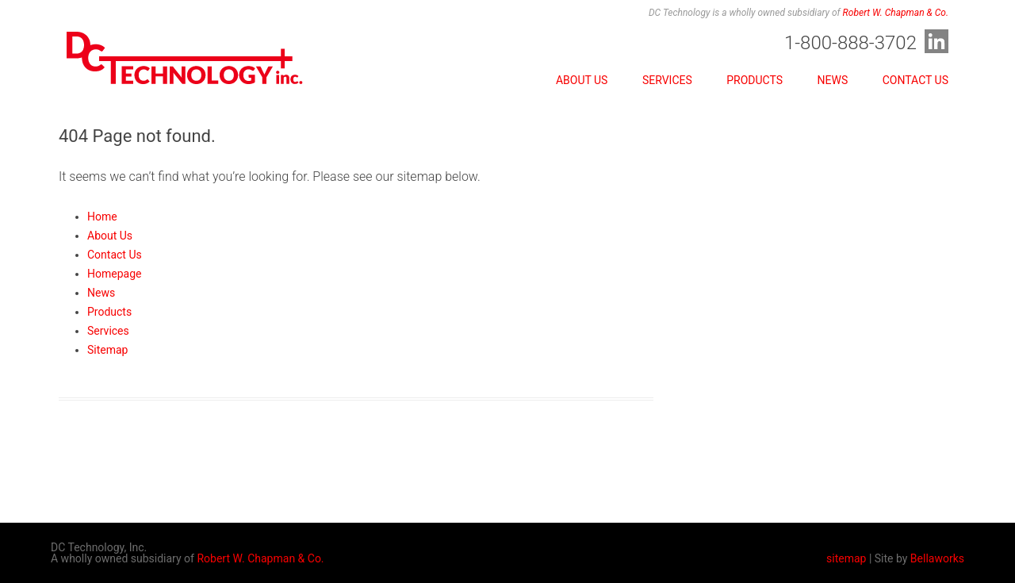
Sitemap (107, 349)
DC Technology (185, 65)
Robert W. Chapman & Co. (895, 12)
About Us (582, 80)
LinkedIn (936, 41)
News (833, 80)
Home (102, 216)
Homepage (114, 273)
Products (754, 80)
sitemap (846, 558)
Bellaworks (937, 558)
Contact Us (915, 80)
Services (667, 80)
